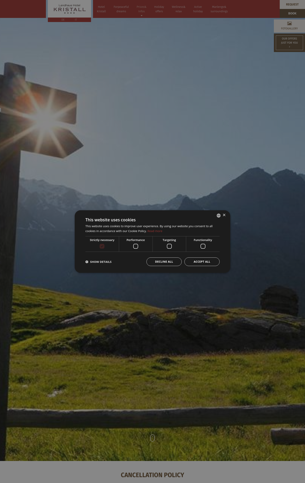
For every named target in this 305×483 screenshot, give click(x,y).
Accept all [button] (202, 261)
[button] (98, 261)
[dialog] (152, 241)
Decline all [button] (164, 261)
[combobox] (219, 215)
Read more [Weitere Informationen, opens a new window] (154, 231)
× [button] (224, 215)
